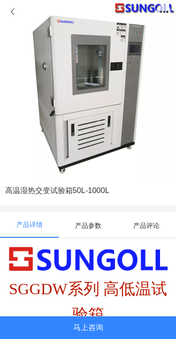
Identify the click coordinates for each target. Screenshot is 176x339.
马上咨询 (88, 327)
